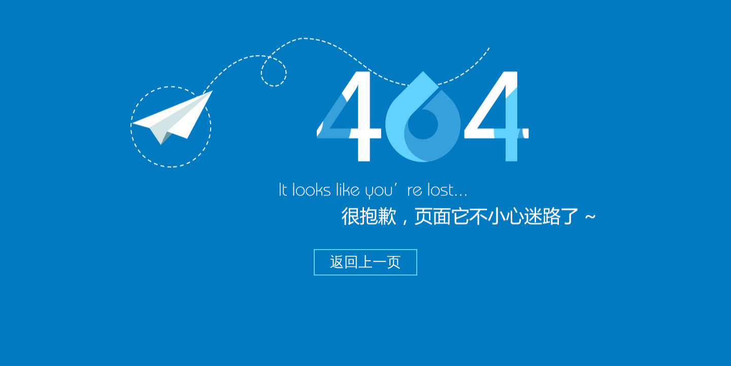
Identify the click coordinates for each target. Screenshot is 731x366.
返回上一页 (365, 262)
